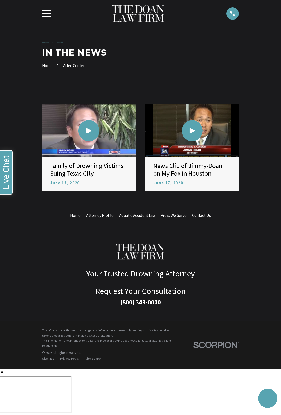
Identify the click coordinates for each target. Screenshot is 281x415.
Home (75, 215)
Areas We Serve (174, 215)
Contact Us (201, 215)
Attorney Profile (100, 215)
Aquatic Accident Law (137, 215)
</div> (36, 394)
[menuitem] (48, 359)
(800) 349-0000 (140, 302)
